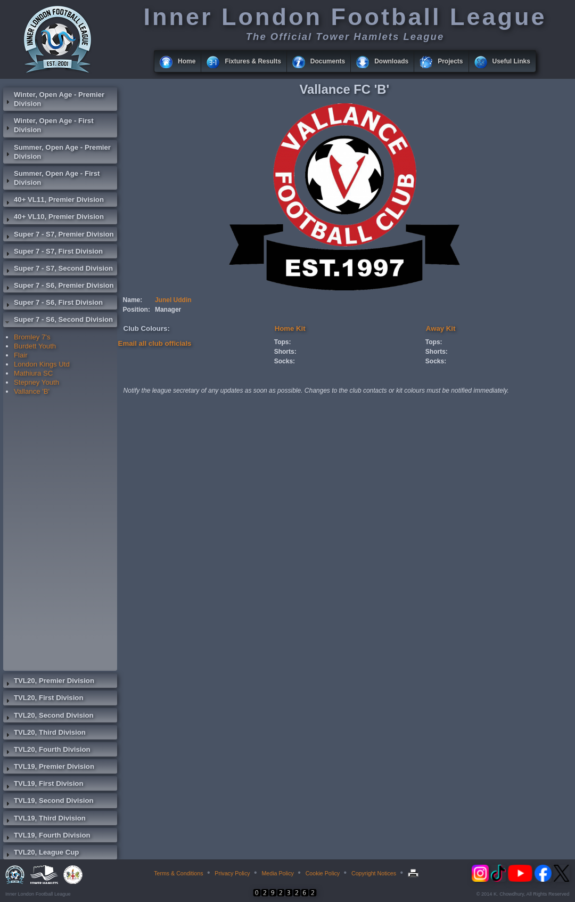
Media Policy (277, 873)
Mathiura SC (33, 373)
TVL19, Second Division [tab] (48, 802)
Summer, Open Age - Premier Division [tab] (57, 151)
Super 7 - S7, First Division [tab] (53, 252)
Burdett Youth (35, 346)
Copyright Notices (373, 873)
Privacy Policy (232, 873)
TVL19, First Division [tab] (43, 784)
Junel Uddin (173, 300)
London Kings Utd (42, 364)
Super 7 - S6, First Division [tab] (53, 303)
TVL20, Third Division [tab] (44, 733)
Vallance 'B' (32, 391)
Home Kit (290, 328)
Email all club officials (155, 343)
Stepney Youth (36, 382)
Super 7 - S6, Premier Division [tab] (58, 286)
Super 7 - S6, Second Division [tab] (58, 320)
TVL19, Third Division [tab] (44, 819)
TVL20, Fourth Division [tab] (47, 750)
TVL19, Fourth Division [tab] (47, 836)
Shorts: (285, 351)
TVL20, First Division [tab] (43, 699)
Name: (133, 300)
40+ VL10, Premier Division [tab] (53, 218)
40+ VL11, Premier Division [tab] (53, 201)
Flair (21, 355)
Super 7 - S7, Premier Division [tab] (58, 235)
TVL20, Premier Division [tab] (48, 682)
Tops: (282, 342)
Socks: (284, 361)
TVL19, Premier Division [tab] (48, 767)
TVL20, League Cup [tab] (41, 853)
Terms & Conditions (178, 873)
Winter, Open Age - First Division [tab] (48, 125)
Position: (136, 309)
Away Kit (440, 328)
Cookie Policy (323, 873)
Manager (168, 309)
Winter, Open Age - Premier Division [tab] (53, 99)
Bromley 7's (32, 337)
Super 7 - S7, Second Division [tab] (58, 269)
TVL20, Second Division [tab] (48, 716)
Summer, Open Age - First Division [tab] (51, 177)
